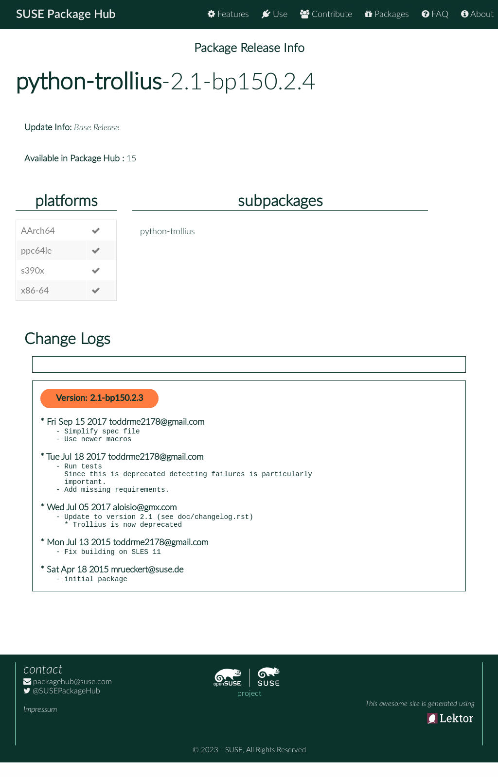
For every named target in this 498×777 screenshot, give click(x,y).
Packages (387, 14)
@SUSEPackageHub (61, 705)
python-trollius (88, 82)
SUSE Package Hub (66, 14)
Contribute (326, 14)
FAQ (435, 14)
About (477, 14)
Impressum (40, 724)
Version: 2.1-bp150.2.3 (99, 398)
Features (228, 14)
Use (274, 14)
